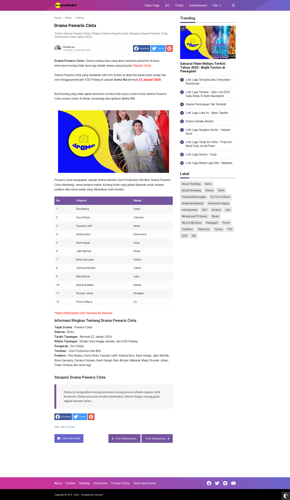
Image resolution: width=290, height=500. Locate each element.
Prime (226, 222)
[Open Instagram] (225, 483)
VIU (194, 235)
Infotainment (189, 209)
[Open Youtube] (233, 483)
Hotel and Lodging (218, 203)
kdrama (216, 209)
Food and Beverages (194, 196)
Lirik (227, 209)
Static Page (152, 5)
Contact (70, 483)
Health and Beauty (192, 203)
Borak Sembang (191, 190)
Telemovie (204, 229)
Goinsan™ (99, 495)
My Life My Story (191, 222)
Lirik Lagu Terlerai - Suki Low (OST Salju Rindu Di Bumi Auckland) (208, 94)
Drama (71, 427)
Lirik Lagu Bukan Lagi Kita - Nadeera (209, 163)
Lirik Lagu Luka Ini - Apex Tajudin (207, 113)
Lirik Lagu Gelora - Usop (201, 154)
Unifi (184, 235)
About (58, 483)
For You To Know (220, 196)
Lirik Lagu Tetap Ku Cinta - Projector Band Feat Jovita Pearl (209, 144)
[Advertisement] (208, 299)
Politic (179, 5)
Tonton (218, 229)
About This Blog (191, 183)
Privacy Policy (120, 483)
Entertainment (198, 5)
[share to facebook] (141, 48)
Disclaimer (100, 483)
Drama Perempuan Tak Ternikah (206, 104)
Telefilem (187, 229)
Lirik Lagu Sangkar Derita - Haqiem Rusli (208, 131)
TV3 (229, 229)
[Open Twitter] (217, 483)
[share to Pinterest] (169, 48)
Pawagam (212, 222)
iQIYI (204, 209)
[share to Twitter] (158, 48)
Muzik (215, 216)
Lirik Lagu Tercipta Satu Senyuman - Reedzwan (209, 81)
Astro (63, 427)
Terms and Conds (144, 483)
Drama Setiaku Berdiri (200, 121)
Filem (221, 190)
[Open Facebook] (209, 483)
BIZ (167, 5)
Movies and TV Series (194, 216)
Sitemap (84, 483)
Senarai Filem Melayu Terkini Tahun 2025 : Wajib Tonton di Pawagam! (202, 67)
